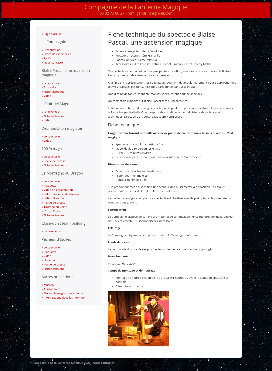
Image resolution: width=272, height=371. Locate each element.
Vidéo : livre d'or (54, 198)
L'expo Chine (52, 211)
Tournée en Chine (55, 207)
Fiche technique (54, 91)
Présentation (52, 50)
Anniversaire (52, 289)
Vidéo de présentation (58, 190)
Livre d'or (50, 260)
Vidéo (47, 96)
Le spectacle (52, 83)
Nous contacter (54, 62)
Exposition (50, 87)
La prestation (52, 231)
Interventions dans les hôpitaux (64, 297)
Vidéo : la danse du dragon (61, 194)
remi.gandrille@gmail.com (150, 13)
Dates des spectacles (57, 54)
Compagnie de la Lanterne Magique (136, 7)
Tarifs (47, 58)
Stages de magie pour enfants (63, 293)
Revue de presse (54, 161)
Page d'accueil (53, 34)
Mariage (49, 284)
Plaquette (50, 185)
